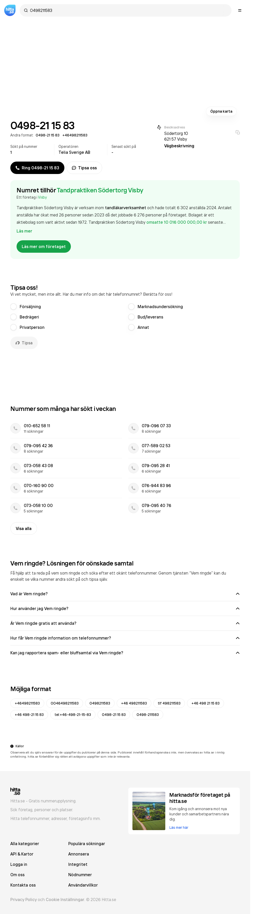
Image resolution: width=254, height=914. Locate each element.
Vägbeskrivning (179, 145)
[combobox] (128, 10)
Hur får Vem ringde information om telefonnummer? (125, 638)
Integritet (77, 864)
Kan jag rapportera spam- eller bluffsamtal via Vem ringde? (125, 652)
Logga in (18, 864)
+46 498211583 (134, 703)
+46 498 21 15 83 (205, 703)
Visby (42, 197)
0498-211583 (148, 714)
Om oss (17, 874)
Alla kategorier (24, 843)
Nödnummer (80, 874)
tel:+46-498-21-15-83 (73, 714)
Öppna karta (221, 111)
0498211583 (99, 703)
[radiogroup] (125, 316)
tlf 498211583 (169, 703)
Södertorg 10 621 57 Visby (176, 136)
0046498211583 (65, 703)
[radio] (13, 306)
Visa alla (24, 528)
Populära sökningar (86, 843)
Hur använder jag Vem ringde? (125, 608)
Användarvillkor (83, 885)
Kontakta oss (23, 885)
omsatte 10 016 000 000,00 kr (177, 222)
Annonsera (78, 854)
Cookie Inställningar (65, 899)
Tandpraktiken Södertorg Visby (100, 190)
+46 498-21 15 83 (29, 714)
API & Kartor (21, 854)
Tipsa (24, 342)
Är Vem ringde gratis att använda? (125, 623)
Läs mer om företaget (44, 246)
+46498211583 (27, 703)
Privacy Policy (23, 899)
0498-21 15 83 (114, 714)
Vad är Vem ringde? (125, 593)
